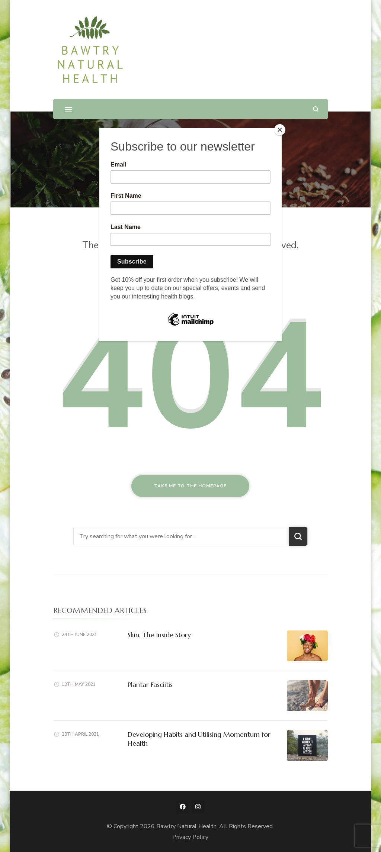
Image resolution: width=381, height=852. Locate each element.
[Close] (279, 129)
